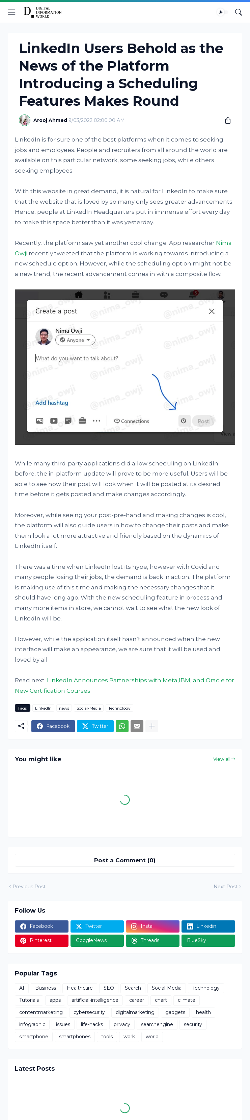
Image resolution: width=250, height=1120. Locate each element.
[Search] (238, 12)
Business (45, 988)
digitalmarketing (135, 1012)
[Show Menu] (11, 12)
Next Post (226, 887)
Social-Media (89, 708)
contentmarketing (41, 1012)
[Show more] (151, 726)
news (64, 708)
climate (186, 1000)
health (203, 1012)
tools (107, 1037)
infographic (32, 1024)
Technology (119, 708)
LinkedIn (43, 708)
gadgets (175, 1012)
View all (221, 759)
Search (133, 988)
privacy (122, 1024)
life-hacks (92, 1024)
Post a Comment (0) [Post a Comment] (125, 860)
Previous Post (29, 887)
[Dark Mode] (222, 12)
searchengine (157, 1024)
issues (63, 1024)
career (136, 1000)
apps (55, 1000)
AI (21, 988)
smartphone (33, 1037)
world (152, 1037)
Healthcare (80, 988)
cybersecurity (89, 1012)
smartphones (74, 1037)
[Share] (225, 120)
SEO (109, 988)
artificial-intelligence (95, 1000)
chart (161, 1000)
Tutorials (29, 1000)
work (129, 1037)
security (193, 1024)
